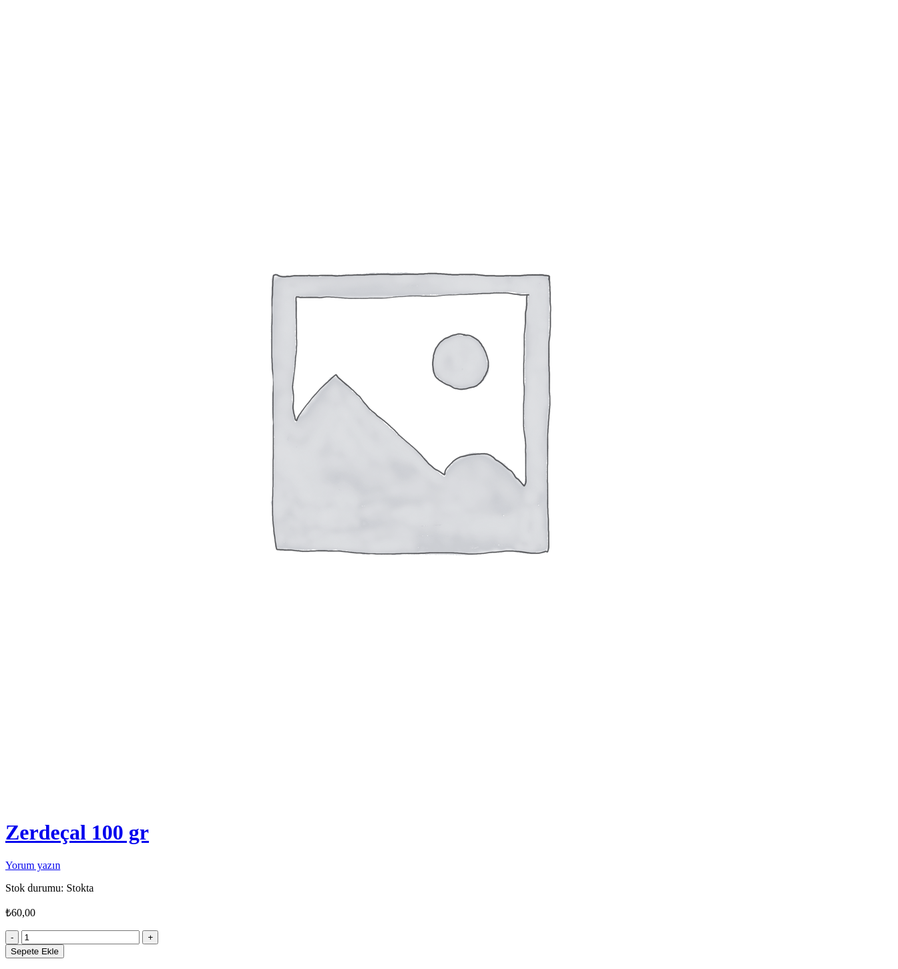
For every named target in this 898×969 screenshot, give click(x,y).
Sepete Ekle (35, 951)
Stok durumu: (34, 888)
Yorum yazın (32, 865)
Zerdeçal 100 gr (77, 832)
